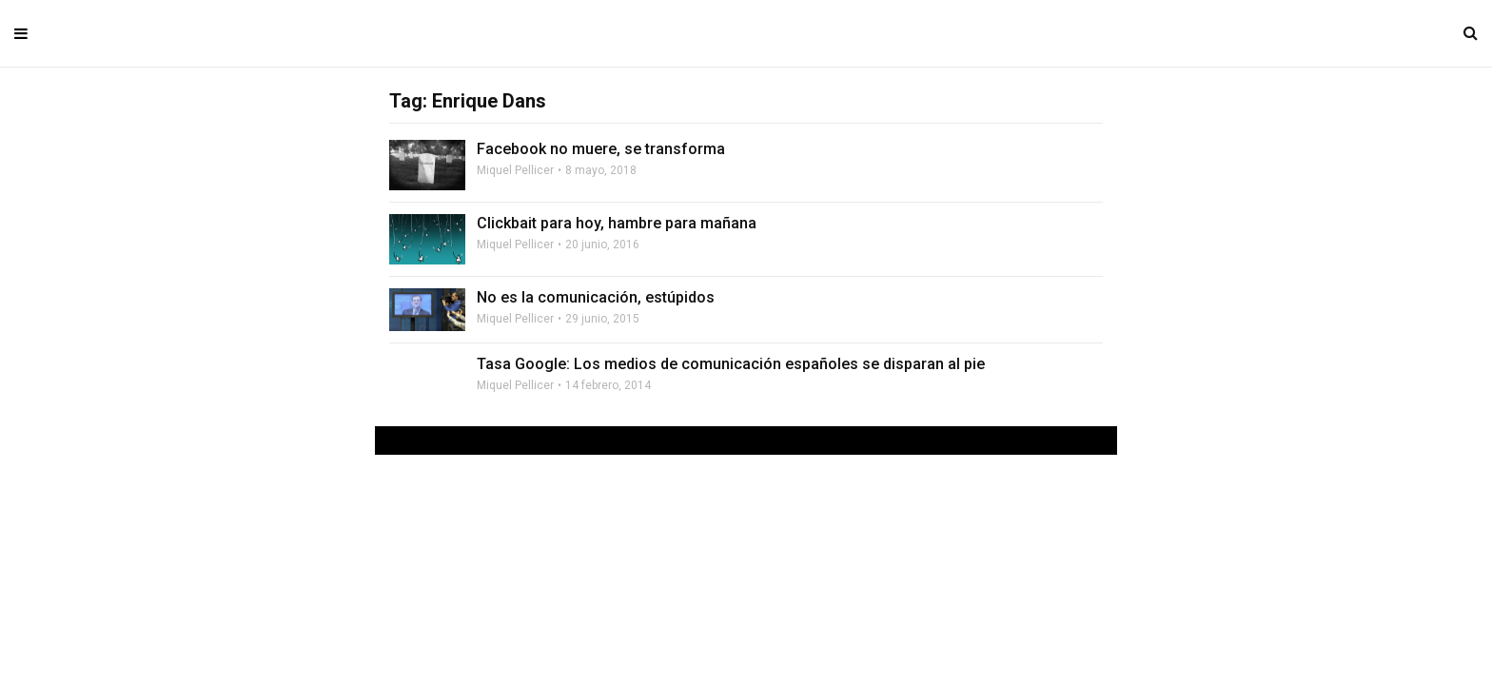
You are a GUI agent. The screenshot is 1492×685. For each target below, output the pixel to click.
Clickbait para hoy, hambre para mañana (616, 223)
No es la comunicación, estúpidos (596, 297)
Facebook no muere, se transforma (601, 149)
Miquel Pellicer (515, 170)
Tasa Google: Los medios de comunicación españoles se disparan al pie (731, 364)
